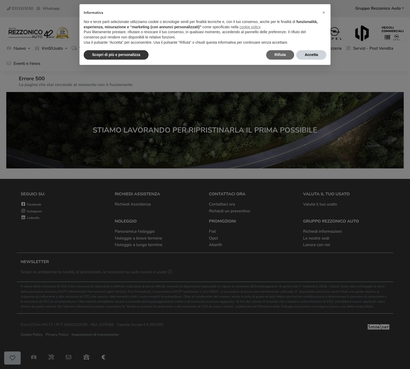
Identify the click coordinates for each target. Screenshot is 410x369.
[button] (324, 12)
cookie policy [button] (250, 27)
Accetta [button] (311, 55)
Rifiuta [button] (280, 55)
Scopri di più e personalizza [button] (116, 55)
